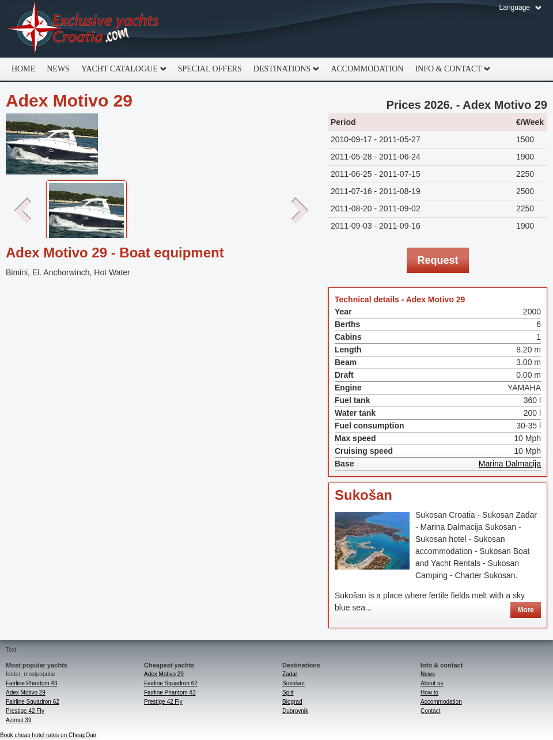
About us (432, 683)
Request (437, 260)
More (525, 610)
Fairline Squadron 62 (32, 702)
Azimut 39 (18, 720)
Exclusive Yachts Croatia (83, 29)
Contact (430, 711)
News (58, 68)
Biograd (292, 702)
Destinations (284, 69)
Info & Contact (449, 69)
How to (429, 692)
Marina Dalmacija (510, 463)
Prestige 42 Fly (25, 711)
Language (514, 7)
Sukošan (363, 495)
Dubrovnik (295, 711)
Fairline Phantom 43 (32, 683)
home (23, 68)
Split (287, 692)
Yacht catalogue (120, 69)
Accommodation (367, 68)
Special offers (210, 68)
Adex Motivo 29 (26, 692)
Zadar (289, 674)
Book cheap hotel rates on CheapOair (48, 735)
